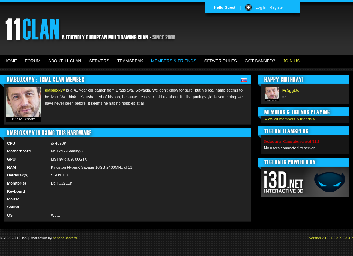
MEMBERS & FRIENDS (173, 60)
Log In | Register (270, 7)
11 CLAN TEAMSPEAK (286, 130)
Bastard (71, 238)
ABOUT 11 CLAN (64, 60)
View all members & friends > (290, 119)
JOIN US (291, 60)
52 (284, 97)
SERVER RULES (220, 60)
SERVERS (99, 60)
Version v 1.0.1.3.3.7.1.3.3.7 (331, 238)
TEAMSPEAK (130, 60)
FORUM (32, 60)
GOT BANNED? (260, 60)
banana (59, 238)
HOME (10, 60)
